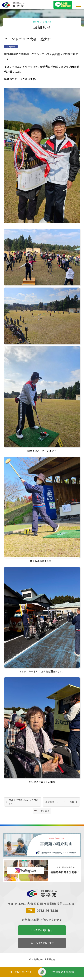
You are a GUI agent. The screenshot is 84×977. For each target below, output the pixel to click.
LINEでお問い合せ (42, 930)
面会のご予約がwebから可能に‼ (23, 802)
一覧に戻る (44, 811)
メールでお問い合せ (42, 943)
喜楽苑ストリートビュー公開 (60, 802)
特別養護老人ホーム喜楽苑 (25, 5)
